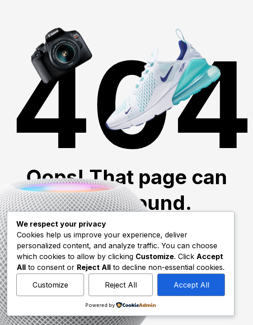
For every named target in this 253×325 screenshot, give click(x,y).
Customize (50, 284)
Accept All (191, 284)
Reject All (121, 284)
